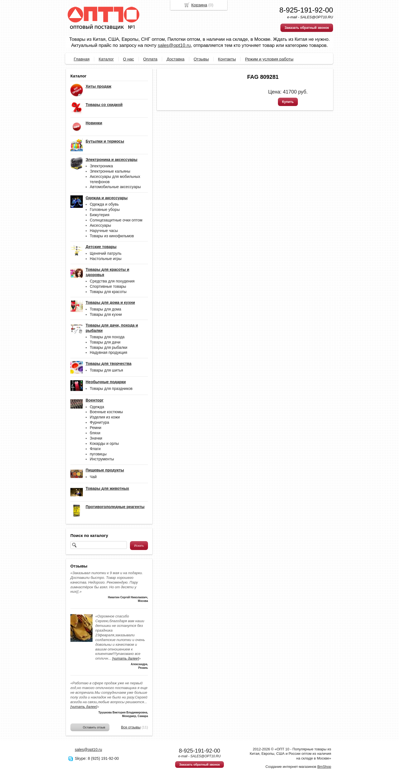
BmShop (324, 767)
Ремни (95, 427)
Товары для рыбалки (108, 347)
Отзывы (201, 59)
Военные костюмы (106, 412)
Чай (93, 477)
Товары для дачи (105, 342)
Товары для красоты (108, 291)
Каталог (106, 59)
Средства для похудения (112, 281)
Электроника (101, 166)
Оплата (150, 59)
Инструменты (102, 459)
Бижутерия (99, 215)
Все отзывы (130, 727)
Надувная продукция (108, 352)
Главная (81, 59)
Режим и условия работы (269, 59)
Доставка (175, 59)
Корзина (199, 4)
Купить (288, 102)
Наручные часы (104, 230)
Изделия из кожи (105, 417)
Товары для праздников (111, 388)
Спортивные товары (108, 286)
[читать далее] (125, 658)
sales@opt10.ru (174, 45)
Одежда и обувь (104, 204)
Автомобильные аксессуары (115, 187)
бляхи (95, 433)
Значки (96, 438)
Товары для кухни (106, 314)
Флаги (95, 448)
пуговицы (98, 454)
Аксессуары (100, 225)
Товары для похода (107, 337)
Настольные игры (105, 258)
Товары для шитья (106, 370)
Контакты (227, 59)
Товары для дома (105, 309)
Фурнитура (99, 422)
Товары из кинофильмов (112, 236)
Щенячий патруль (105, 253)
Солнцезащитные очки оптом (116, 220)
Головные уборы (105, 209)
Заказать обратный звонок (307, 28)
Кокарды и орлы (104, 443)
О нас (128, 59)
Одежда (97, 407)
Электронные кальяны (110, 171)
